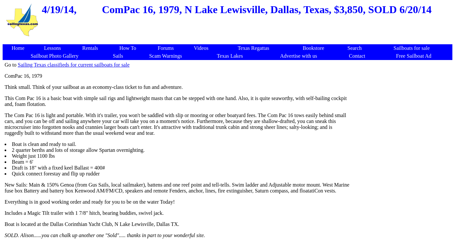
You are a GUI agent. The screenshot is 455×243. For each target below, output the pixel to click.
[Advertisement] (229, 40)
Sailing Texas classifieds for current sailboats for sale (73, 65)
